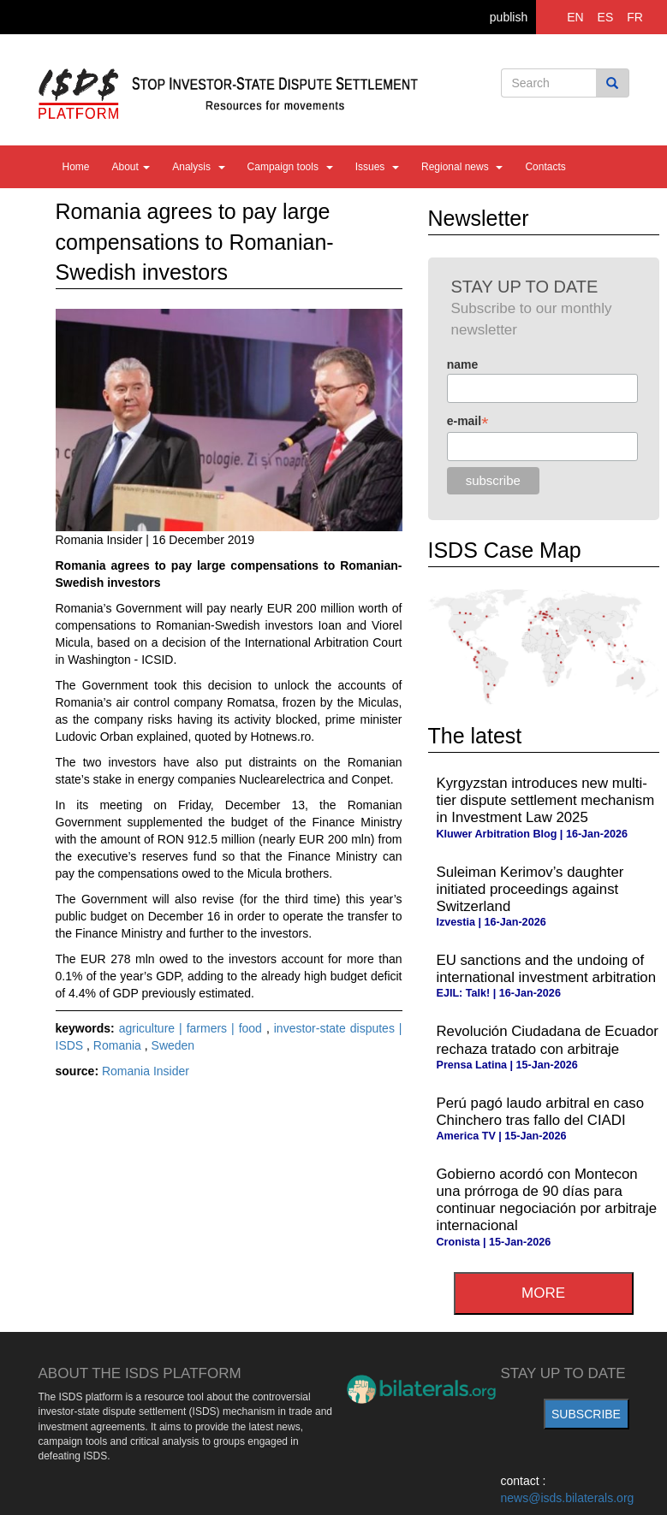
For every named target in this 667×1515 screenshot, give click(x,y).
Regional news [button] (462, 167)
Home (76, 167)
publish (508, 17)
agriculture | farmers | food (192, 1028)
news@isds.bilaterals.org (567, 1498)
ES (606, 17)
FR (635, 17)
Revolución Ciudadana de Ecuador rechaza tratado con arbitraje (547, 1039)
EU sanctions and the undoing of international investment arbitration (547, 968)
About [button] (131, 167)
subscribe (586, 1414)
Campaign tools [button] (290, 167)
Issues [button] (377, 167)
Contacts (545, 167)
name (463, 364)
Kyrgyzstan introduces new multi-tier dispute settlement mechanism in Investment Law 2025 (546, 800)
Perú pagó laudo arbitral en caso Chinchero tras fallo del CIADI (541, 1111)
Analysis (198, 167)
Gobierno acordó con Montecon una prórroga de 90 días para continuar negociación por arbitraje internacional (547, 1200)
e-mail (468, 421)
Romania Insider (145, 1071)
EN (575, 17)
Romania (119, 1045)
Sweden (173, 1045)
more (543, 1293)
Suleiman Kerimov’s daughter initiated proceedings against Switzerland (530, 889)
